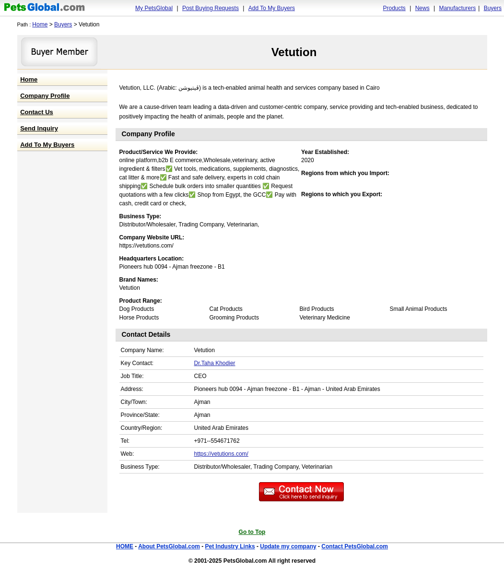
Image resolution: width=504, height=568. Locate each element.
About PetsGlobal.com (169, 546)
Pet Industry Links (230, 546)
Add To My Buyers (271, 8)
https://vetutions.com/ (221, 453)
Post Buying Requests (210, 8)
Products (394, 8)
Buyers (493, 8)
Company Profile (45, 95)
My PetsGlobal (154, 8)
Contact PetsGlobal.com (354, 546)
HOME (124, 546)
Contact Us (36, 112)
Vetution (294, 52)
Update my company (288, 546)
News (422, 8)
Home (39, 24)
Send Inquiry (39, 128)
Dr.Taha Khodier (214, 363)
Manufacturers (457, 8)
